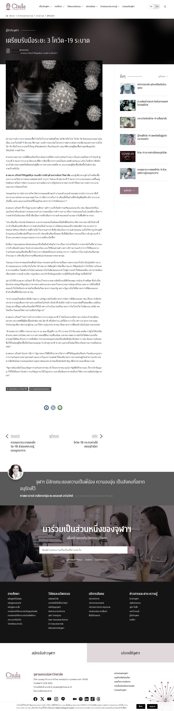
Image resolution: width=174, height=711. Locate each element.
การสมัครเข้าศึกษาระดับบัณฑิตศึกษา (22, 615)
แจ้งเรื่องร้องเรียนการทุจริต (124, 686)
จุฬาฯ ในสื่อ (134, 607)
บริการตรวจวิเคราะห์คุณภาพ (99, 607)
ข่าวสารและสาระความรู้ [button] (109, 6)
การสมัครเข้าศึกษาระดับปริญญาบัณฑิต (22, 611)
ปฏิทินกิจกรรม (135, 603)
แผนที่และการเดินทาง (122, 681)
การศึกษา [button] (58, 6)
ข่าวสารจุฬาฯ (134, 598)
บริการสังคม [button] (90, 6)
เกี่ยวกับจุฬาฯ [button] (44, 6)
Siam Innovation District (58, 619)
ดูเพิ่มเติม (129, 190)
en (157, 6)
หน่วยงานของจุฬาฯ (121, 673)
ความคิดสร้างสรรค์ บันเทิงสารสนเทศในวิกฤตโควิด (152, 103)
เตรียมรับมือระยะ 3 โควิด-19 (17, 389)
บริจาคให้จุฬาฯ (130, 653)
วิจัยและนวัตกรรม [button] (74, 6)
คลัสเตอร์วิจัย (53, 598)
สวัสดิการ (88, 559)
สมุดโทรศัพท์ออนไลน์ (122, 677)
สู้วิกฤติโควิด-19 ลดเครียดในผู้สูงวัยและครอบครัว (152, 137)
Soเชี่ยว (132, 619)
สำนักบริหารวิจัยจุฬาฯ (56, 628)
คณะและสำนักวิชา (14, 619)
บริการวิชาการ (94, 598)
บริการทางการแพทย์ (96, 603)
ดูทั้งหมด (163, 76)
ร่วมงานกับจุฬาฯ (128, 6)
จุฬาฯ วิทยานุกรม (54, 615)
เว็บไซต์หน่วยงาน (101, 559)
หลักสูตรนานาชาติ (14, 603)
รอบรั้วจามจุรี (134, 611)
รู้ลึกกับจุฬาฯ (134, 615)
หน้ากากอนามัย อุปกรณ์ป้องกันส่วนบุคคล (151, 86)
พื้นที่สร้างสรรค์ (94, 615)
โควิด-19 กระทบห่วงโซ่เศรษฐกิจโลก (152, 152)
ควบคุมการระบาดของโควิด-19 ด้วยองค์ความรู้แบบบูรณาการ (151, 171)
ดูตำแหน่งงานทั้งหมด (74, 559)
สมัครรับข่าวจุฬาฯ (43, 653)
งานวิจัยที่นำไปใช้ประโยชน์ (57, 603)
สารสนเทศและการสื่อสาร (98, 611)
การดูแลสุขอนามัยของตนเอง (41, 389)
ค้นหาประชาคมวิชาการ (56, 611)
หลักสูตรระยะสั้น (14, 607)
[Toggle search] (165, 6)
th (151, 6)
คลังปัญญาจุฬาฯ (54, 607)
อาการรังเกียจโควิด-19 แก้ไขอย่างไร (152, 118)
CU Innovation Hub (55, 624)
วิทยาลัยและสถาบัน (15, 624)
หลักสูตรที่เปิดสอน (15, 598)
